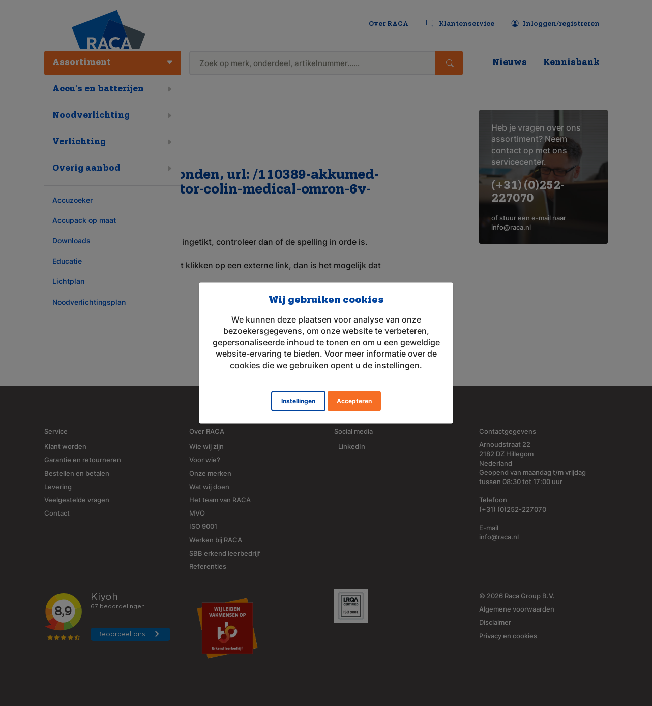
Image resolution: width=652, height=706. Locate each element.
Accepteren (354, 400)
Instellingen (298, 400)
